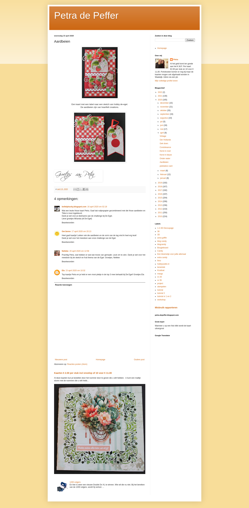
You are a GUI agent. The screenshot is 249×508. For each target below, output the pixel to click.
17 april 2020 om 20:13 (81, 231)
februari (163, 174)
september (165, 114)
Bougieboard (162, 248)
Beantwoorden (68, 223)
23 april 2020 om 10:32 (75, 270)
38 (158, 231)
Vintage (163, 136)
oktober (163, 110)
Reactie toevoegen (63, 285)
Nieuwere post (61, 359)
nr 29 (159, 277)
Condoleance (165, 147)
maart (163, 170)
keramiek (161, 267)
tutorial (160, 290)
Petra (175, 59)
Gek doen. (164, 143)
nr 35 (159, 280)
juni (162, 125)
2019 (160, 183)
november (164, 107)
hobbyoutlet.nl (163, 264)
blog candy (162, 241)
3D (158, 234)
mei (162, 129)
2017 (160, 190)
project (160, 283)
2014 (160, 201)
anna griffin (162, 238)
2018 (160, 186)
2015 (160, 198)
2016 (160, 194)
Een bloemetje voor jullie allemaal (171, 254)
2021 (160, 96)
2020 (160, 100)
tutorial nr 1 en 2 (164, 296)
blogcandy (161, 244)
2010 (160, 216)
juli (161, 121)
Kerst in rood (165, 151)
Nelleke (65, 251)
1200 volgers (75, 482)
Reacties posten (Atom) (77, 364)
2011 (160, 212)
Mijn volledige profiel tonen (166, 81)
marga (160, 274)
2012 (160, 209)
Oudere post (139, 359)
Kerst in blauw (166, 155)
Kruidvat (160, 270)
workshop (161, 300)
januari (163, 178)
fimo (159, 261)
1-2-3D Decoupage (165, 228)
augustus (164, 118)
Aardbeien (164, 162)
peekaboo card (166, 166)
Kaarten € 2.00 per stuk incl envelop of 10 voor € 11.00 (83, 373)
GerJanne (66, 231)
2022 (160, 92)
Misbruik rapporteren (166, 307)
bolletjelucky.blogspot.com (74, 207)
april (162, 133)
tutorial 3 (161, 293)
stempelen (161, 287)
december (164, 103)
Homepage (100, 359)
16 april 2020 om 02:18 (97, 207)
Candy (160, 251)
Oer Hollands (165, 140)
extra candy (162, 257)
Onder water (165, 158)
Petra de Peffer (86, 15)
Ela (63, 270)
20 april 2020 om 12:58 (79, 251)
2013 (160, 205)
